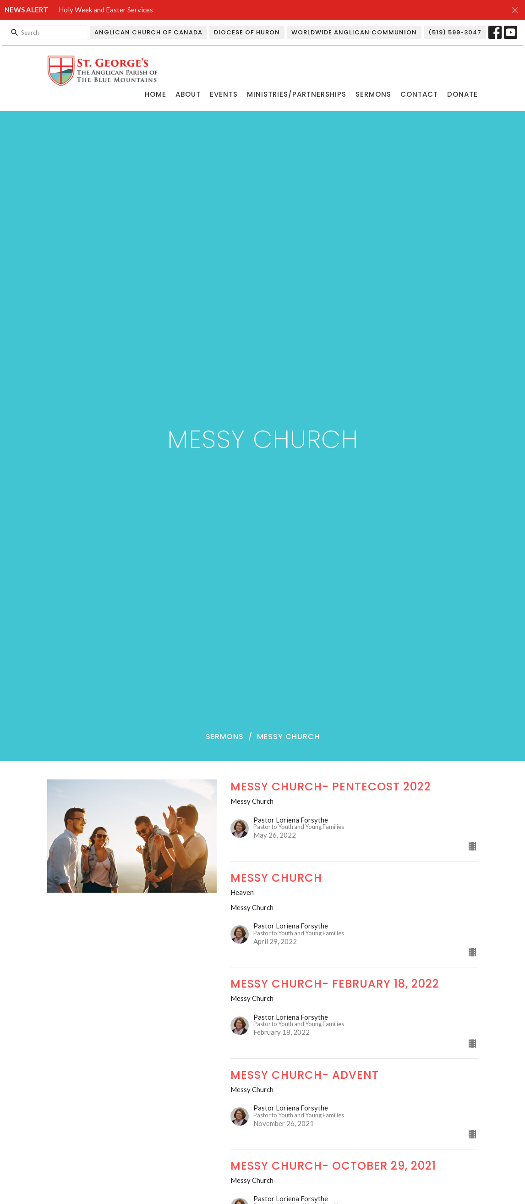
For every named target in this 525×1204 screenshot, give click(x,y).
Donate (462, 94)
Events (224, 94)
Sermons (373, 94)
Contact (419, 94)
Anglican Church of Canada (148, 32)
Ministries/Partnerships (296, 94)
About (188, 94)
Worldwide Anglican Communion (354, 32)
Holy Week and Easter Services (106, 10)
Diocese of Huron (247, 32)
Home (155, 94)
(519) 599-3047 (454, 32)
